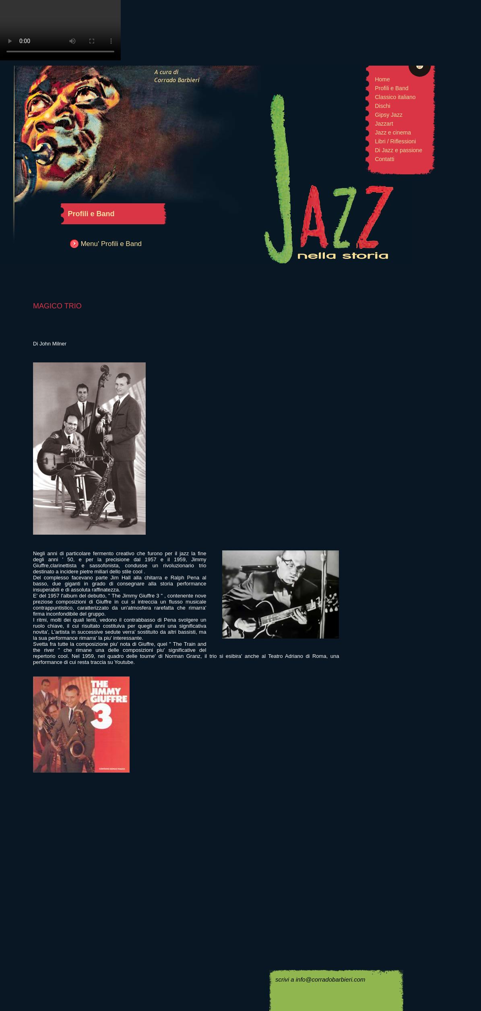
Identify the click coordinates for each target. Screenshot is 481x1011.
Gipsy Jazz (388, 115)
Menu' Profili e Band (111, 244)
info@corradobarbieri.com (330, 979)
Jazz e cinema (393, 132)
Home (382, 79)
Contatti (384, 159)
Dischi (382, 106)
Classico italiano (395, 97)
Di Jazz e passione (398, 150)
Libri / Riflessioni (395, 141)
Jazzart (384, 123)
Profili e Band (391, 88)
